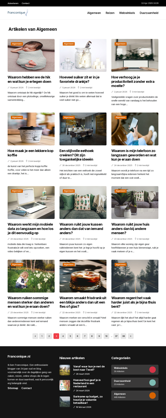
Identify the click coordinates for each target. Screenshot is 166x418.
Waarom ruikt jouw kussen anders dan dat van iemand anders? (81, 228)
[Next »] (131, 336)
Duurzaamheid (149, 13)
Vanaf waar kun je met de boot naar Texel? (89, 368)
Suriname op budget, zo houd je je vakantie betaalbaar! (87, 399)
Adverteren (13, 3)
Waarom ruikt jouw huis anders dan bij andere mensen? (130, 228)
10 (106, 336)
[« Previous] (35, 336)
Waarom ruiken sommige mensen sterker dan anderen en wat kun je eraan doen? (31, 302)
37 (116, 336)
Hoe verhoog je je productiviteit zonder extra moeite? (132, 81)
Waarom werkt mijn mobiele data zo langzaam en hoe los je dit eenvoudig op (30, 228)
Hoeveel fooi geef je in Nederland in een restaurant (87, 383)
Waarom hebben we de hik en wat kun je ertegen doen (29, 79)
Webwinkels (127, 13)
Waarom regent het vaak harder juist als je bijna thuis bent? (133, 302)
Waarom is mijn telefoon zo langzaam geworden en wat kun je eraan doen (133, 155)
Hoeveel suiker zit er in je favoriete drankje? (79, 79)
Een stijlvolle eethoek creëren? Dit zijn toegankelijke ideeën (76, 155)
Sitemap (13, 388)
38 (123, 336)
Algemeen (94, 13)
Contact (26, 3)
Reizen (110, 13)
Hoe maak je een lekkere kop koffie (30, 153)
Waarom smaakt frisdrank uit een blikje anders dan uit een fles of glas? (82, 302)
